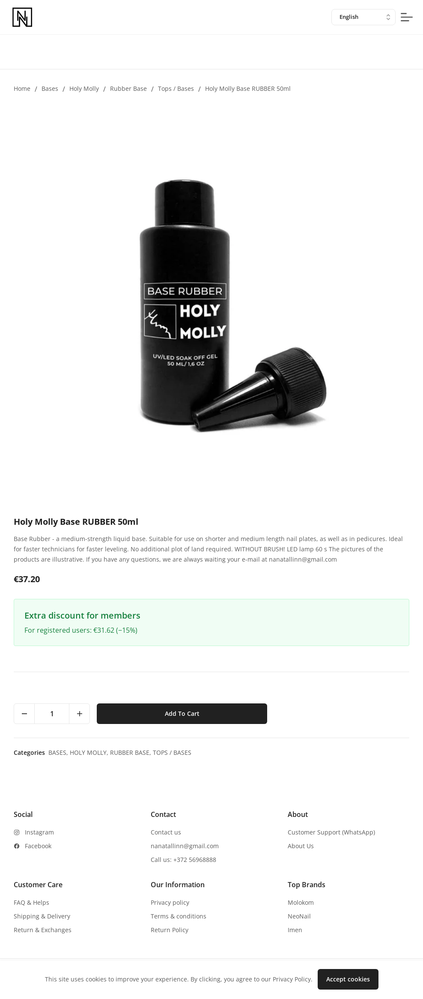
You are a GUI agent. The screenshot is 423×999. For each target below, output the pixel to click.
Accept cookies (348, 979)
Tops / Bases (176, 88)
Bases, (59, 752)
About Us (301, 846)
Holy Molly (84, 88)
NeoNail (299, 916)
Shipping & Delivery (42, 916)
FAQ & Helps (31, 902)
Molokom (301, 902)
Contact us (166, 832)
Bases (50, 88)
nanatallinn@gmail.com (185, 846)
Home (22, 88)
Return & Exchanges (42, 930)
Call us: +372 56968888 (183, 859)
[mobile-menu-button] (407, 17)
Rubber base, (131, 752)
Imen (295, 930)
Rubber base (128, 88)
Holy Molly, (90, 752)
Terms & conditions (178, 916)
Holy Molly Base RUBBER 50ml (248, 88)
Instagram (39, 832)
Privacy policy (170, 902)
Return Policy (169, 930)
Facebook (38, 846)
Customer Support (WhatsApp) (331, 832)
